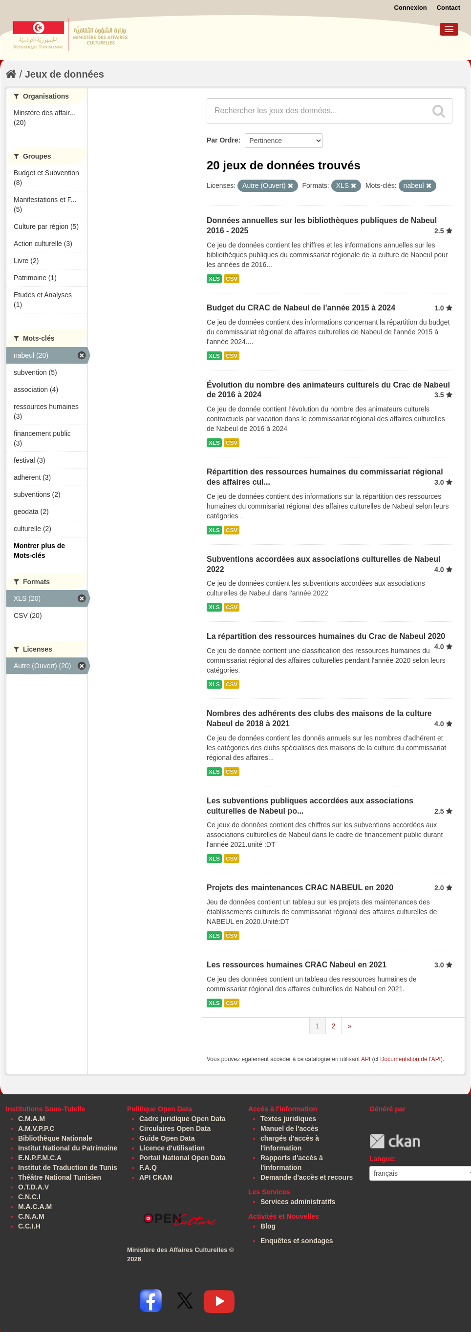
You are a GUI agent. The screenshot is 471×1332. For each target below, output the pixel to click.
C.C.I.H (29, 1226)
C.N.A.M (31, 1216)
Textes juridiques (288, 1119)
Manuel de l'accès (289, 1128)
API (365, 1059)
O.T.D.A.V (33, 1187)
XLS (214, 278)
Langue (381, 1159)
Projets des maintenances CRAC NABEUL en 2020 (300, 887)
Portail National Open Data (182, 1158)
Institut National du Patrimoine (67, 1148)
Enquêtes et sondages (296, 1241)
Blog (268, 1226)
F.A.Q (148, 1167)
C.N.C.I (29, 1197)
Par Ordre (222, 140)
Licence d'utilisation (172, 1148)
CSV (231, 278)
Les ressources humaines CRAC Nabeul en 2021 (296, 965)
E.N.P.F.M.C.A (40, 1158)
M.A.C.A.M (35, 1206)
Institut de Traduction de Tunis (67, 1167)
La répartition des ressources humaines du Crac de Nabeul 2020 (326, 636)
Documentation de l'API (410, 1059)
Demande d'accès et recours (306, 1177)
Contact (448, 7)
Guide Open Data (167, 1138)
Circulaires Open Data (175, 1128)
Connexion (410, 7)
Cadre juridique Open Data (182, 1119)
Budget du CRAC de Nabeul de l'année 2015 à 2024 (301, 308)
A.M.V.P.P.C (36, 1128)
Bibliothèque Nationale (55, 1138)
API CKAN (155, 1177)
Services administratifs (297, 1202)
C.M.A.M (31, 1119)
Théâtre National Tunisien (59, 1177)
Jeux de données (64, 74)
